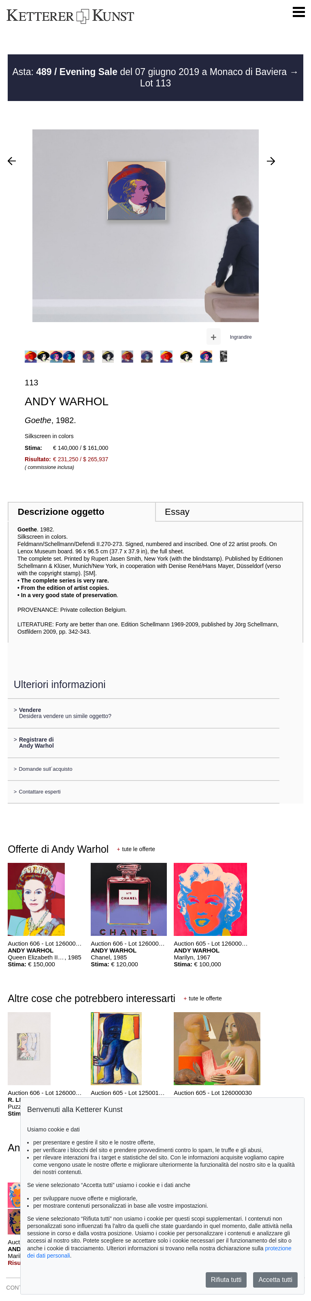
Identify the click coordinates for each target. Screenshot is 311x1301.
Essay (177, 512)
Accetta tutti (275, 1279)
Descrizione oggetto (61, 512)
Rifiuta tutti (226, 1279)
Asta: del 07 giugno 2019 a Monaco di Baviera (150, 72)
